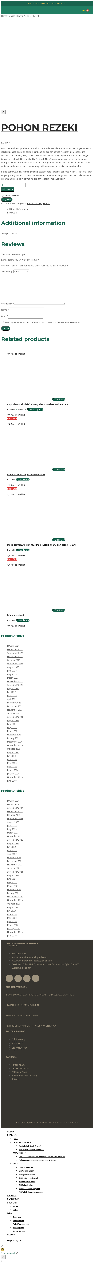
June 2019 (12, 780)
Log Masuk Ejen (19, 1049)
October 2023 (13, 660)
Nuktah (46, 203)
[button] (10, 195)
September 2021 (15, 716)
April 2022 (12, 699)
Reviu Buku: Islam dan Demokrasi (22, 1015)
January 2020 (13, 773)
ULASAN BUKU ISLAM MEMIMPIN (22, 1005)
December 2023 (15, 656)
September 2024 (15, 653)
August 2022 (13, 688)
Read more (23, 479)
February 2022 (14, 702)
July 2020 (11, 755)
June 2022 (12, 695)
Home (4, 15)
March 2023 (13, 677)
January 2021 (13, 738)
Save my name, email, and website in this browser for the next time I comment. (43, 322)
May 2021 (12, 727)
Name (5, 309)
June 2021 (12, 724)
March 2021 (13, 731)
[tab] (50, 209)
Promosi (16, 1045)
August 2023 (13, 667)
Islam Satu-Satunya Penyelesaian (26, 474)
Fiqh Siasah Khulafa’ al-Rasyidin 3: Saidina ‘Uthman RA (37, 404)
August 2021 (13, 720)
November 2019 (15, 777)
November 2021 (15, 709)
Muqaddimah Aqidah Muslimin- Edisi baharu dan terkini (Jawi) (41, 545)
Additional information (17, 209)
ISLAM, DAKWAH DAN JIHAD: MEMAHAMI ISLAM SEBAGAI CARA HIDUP (40, 994)
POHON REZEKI (39, 127)
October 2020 (13, 748)
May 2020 (12, 763)
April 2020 (12, 766)
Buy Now (6, 199)
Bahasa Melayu (15, 15)
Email (4, 316)
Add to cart (7, 189)
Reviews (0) (12, 212)
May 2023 (12, 674)
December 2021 (15, 706)
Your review (7, 303)
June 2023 (12, 670)
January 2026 (13, 645)
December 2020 (15, 741)
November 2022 (15, 681)
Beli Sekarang (18, 1039)
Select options (35, 409)
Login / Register (14, 1240)
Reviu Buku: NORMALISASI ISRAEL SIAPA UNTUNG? (31, 1025)
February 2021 (14, 734)
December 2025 (15, 649)
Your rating (7, 271)
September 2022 (15, 684)
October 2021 (13, 713)
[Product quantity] (13, 185)
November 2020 (15, 745)
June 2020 (12, 759)
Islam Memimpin (16, 615)
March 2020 (13, 770)
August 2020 (13, 752)
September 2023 (15, 663)
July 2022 (11, 692)
